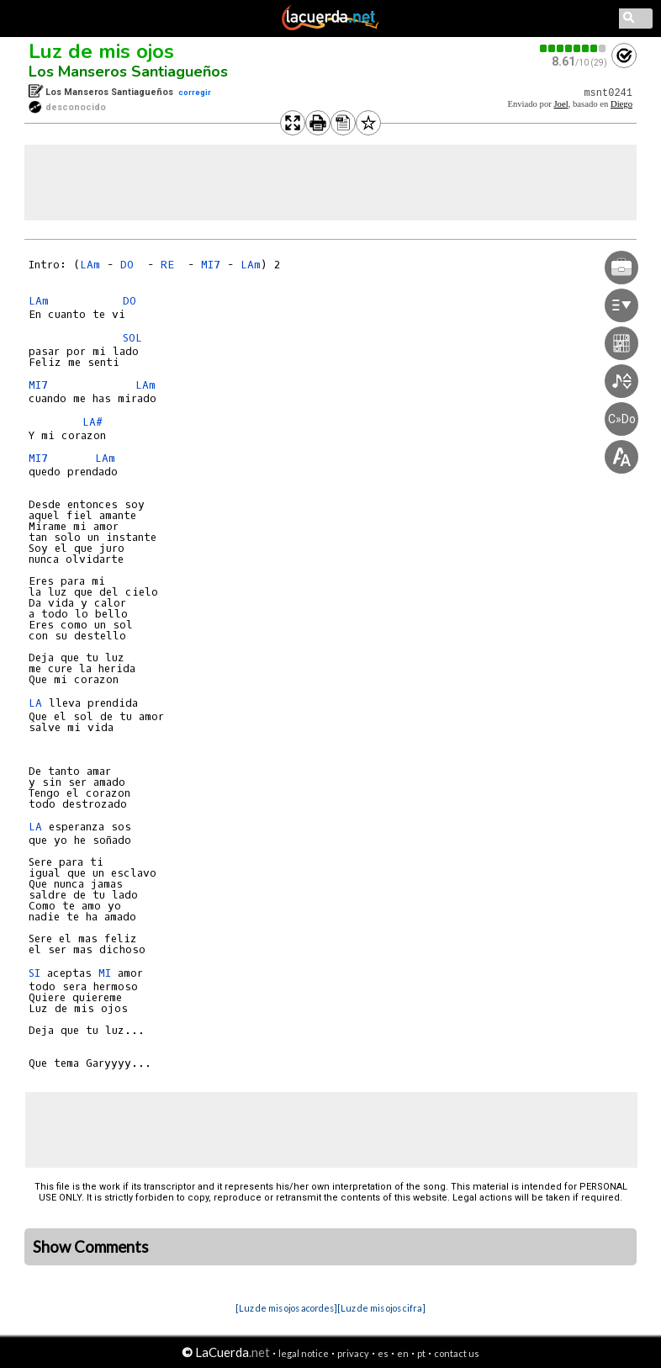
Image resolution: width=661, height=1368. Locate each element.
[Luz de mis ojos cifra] (381, 1307)
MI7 (210, 264)
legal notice (303, 1353)
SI (34, 973)
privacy (353, 1353)
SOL (136, 338)
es (383, 1353)
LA (35, 703)
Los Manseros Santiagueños (128, 71)
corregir (194, 92)
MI (104, 973)
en (403, 1353)
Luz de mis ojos (101, 51)
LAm (90, 264)
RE (171, 264)
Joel (560, 104)
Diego (621, 104)
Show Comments (91, 1247)
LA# (92, 422)
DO (130, 264)
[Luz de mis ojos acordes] (286, 1307)
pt (421, 1353)
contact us (456, 1353)
